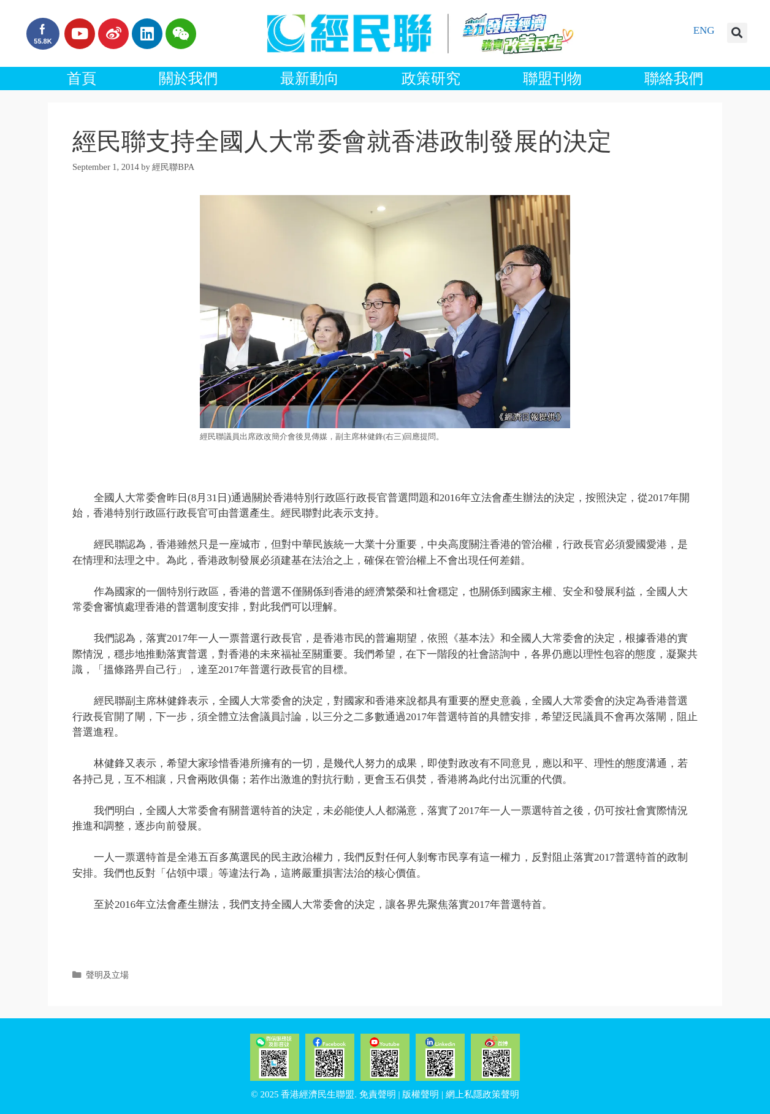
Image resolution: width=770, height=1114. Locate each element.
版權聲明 (420, 1094)
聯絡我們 (673, 78)
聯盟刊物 (552, 78)
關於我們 (188, 78)
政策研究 (431, 78)
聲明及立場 (107, 975)
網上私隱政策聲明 (482, 1094)
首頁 (81, 78)
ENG (704, 30)
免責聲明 (377, 1094)
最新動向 (309, 78)
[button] (737, 33)
